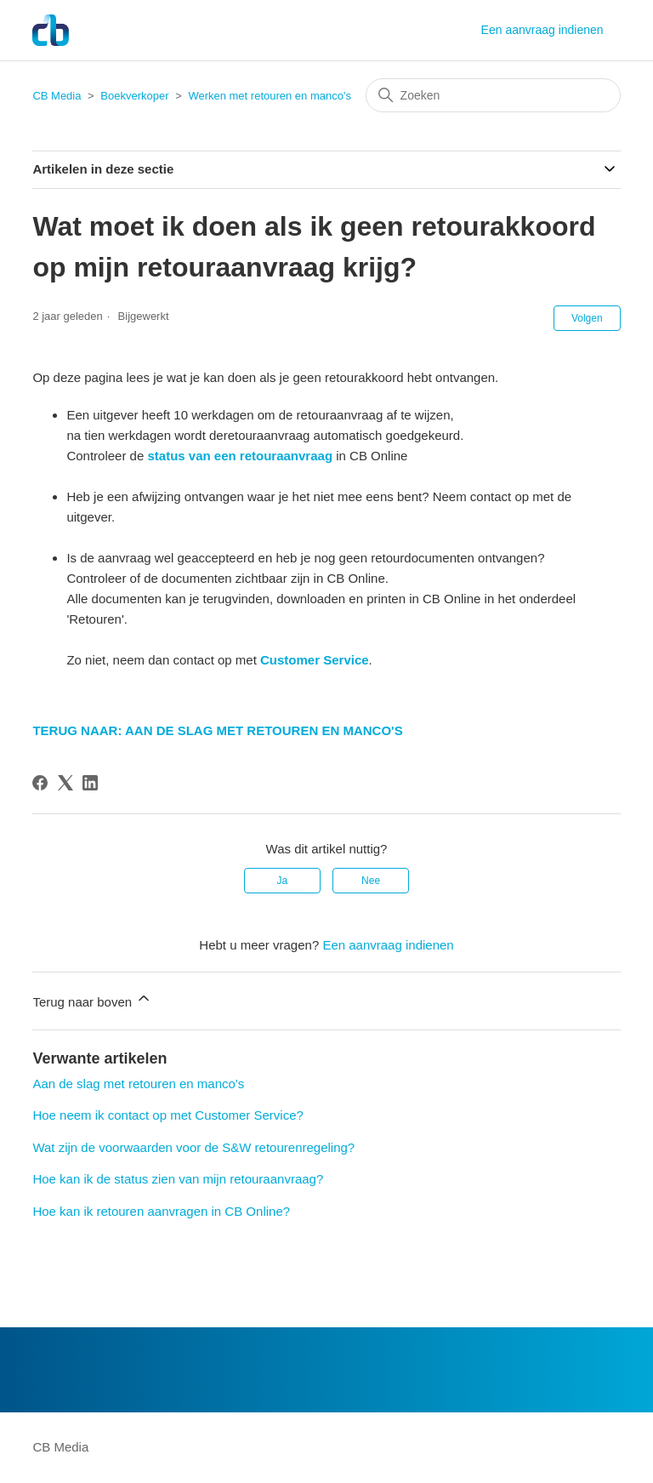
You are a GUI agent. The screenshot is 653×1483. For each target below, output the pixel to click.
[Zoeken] (493, 95)
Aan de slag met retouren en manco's (138, 1083)
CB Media (56, 95)
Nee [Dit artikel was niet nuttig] (370, 881)
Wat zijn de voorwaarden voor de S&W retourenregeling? (193, 1147)
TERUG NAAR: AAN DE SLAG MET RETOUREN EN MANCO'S (217, 730)
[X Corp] (65, 782)
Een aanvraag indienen (542, 30)
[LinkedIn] (90, 782)
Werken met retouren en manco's (269, 95)
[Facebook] (40, 782)
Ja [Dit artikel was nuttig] (282, 881)
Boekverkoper (134, 95)
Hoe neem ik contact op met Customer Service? (167, 1115)
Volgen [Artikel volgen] (587, 318)
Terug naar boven (92, 999)
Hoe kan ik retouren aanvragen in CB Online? (161, 1211)
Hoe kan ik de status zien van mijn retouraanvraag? (177, 1179)
